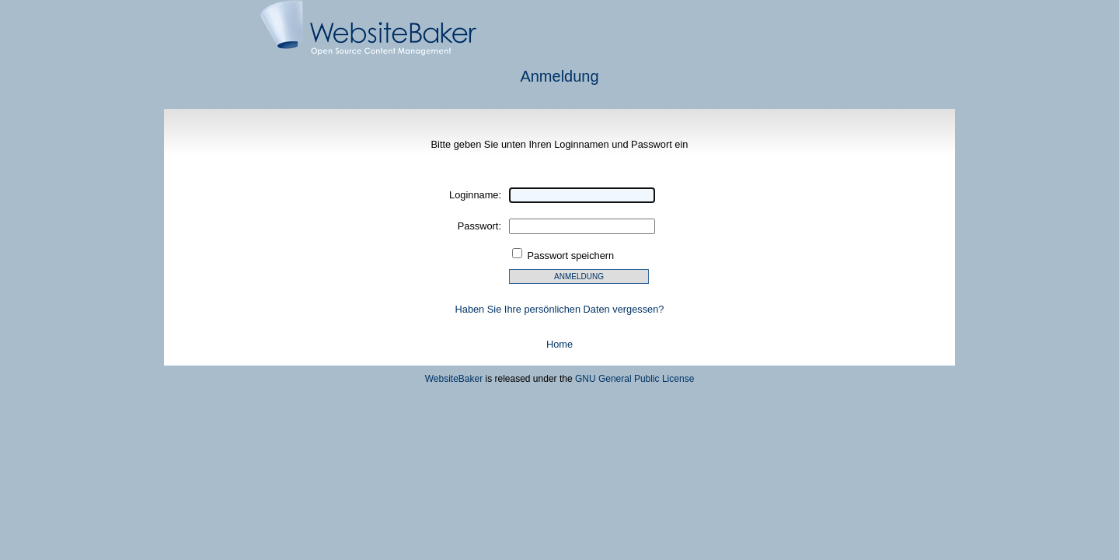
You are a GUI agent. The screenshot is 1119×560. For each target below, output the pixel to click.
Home (559, 344)
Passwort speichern (571, 255)
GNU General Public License (634, 378)
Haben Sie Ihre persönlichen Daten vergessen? (559, 309)
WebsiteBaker (454, 378)
